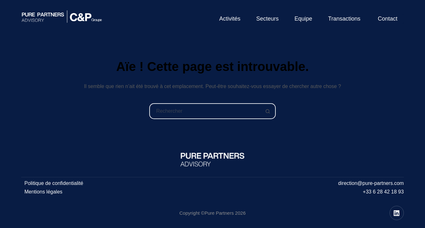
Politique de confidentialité (53, 183)
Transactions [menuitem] (344, 19)
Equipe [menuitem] (303, 19)
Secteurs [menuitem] (267, 19)
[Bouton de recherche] (268, 111)
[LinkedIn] (397, 213)
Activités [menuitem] (229, 19)
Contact (387, 19)
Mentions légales (43, 191)
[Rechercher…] (204, 111)
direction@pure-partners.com (370, 183)
